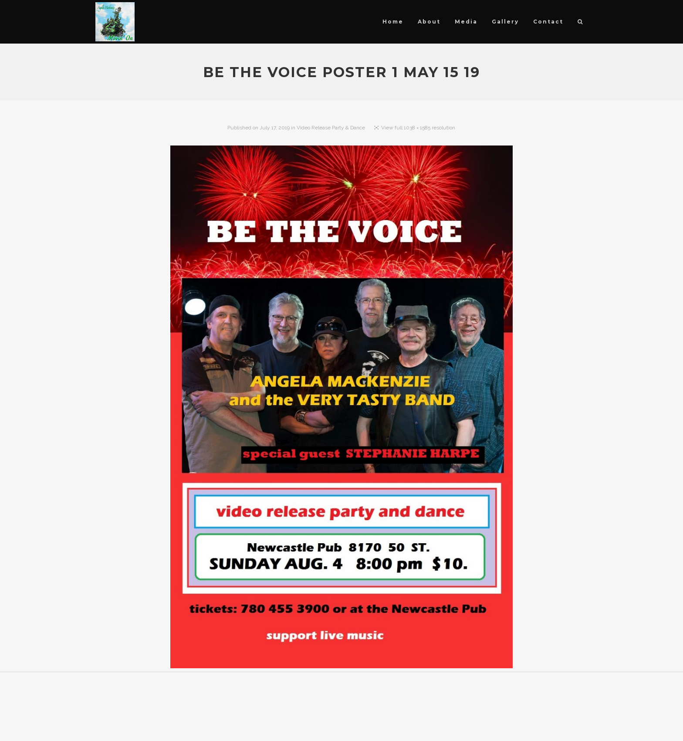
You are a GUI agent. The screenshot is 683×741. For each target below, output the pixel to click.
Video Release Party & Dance (331, 128)
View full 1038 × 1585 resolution (418, 128)
